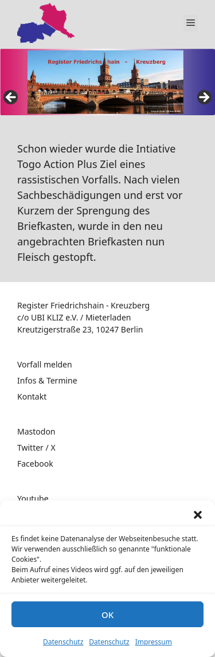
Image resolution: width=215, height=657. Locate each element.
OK (107, 614)
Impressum (153, 642)
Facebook (35, 463)
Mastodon (36, 431)
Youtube (33, 498)
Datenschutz (63, 642)
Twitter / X (36, 447)
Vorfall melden (44, 364)
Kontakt (31, 396)
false (11, 98)
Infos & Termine (47, 380)
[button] (198, 515)
